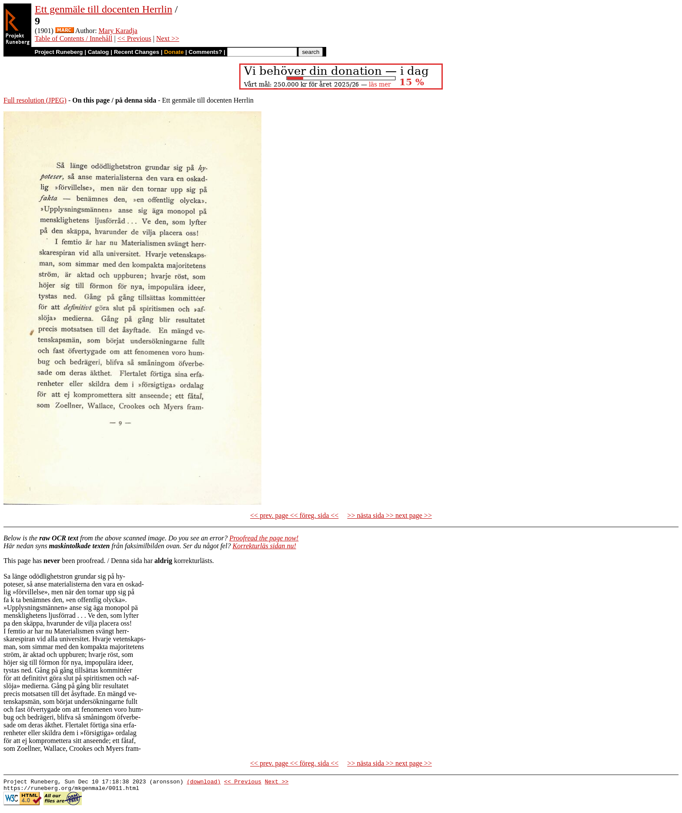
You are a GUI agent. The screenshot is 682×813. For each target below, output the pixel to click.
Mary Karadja (118, 30)
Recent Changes (136, 52)
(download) (204, 782)
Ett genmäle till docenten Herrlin (103, 9)
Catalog (98, 52)
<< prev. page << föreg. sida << (294, 515)
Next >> (167, 38)
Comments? (205, 52)
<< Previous (134, 38)
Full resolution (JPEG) (35, 100)
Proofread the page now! (263, 538)
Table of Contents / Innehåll (73, 38)
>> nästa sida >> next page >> (389, 515)
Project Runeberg (58, 52)
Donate (174, 52)
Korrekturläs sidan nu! (264, 546)
